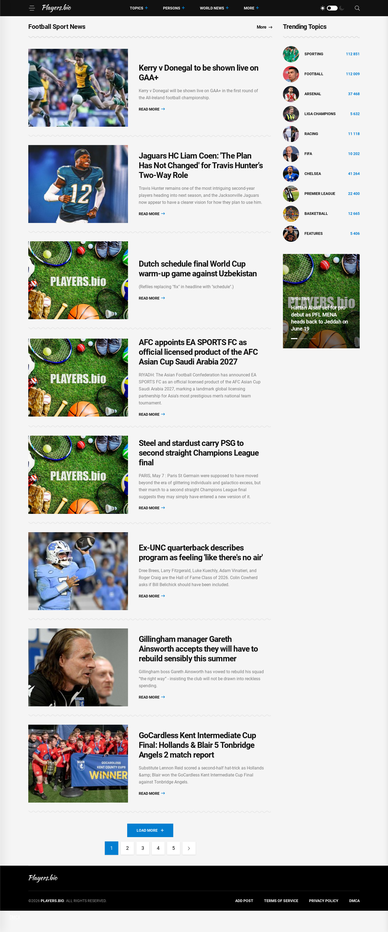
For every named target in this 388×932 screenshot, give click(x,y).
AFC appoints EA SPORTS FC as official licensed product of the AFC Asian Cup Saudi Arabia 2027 (198, 361)
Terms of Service (281, 922)
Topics (136, 8)
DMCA (354, 922)
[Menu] (31, 8)
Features (313, 233)
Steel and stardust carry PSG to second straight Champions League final (199, 464)
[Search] (357, 8)
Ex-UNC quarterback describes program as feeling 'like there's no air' (201, 566)
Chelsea (312, 173)
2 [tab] (303, 338)
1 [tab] (294, 338)
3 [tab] (312, 338)
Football (313, 74)
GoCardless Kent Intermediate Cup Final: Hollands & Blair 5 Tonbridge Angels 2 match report (197, 765)
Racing (311, 134)
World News (212, 8)
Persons (171, 8)
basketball (316, 213)
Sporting (313, 54)
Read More (152, 110)
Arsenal (312, 94)
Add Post (244, 922)
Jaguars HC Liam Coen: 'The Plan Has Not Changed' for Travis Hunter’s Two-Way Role (201, 170)
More (249, 8)
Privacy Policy (323, 922)
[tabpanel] (321, 301)
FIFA (308, 154)
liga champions (320, 114)
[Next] (190, 869)
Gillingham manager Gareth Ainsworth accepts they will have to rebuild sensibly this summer (198, 666)
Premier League (319, 193)
